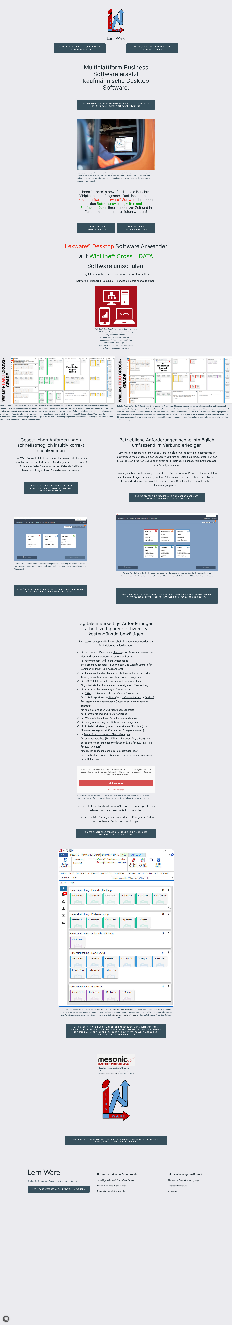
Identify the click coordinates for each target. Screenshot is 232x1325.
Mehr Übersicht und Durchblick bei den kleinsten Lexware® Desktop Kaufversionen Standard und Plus (51, 590)
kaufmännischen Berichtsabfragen (113, 751)
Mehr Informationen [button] (116, 790)
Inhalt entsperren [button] (116, 783)
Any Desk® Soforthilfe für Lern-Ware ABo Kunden (152, 48)
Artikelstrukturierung (96, 726)
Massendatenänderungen (95, 656)
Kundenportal (123, 689)
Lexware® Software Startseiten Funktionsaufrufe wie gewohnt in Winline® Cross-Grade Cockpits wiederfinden (116, 1140)
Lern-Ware (116, 38)
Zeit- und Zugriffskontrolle (134, 664)
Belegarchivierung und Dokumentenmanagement (112, 722)
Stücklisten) (137, 726)
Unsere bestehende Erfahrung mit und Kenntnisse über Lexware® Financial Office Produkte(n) (51, 488)
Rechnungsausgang (117, 660)
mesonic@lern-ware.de (108, 1073)
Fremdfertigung (94, 714)
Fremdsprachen (142, 806)
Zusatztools (155, 481)
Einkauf (112, 697)
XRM (88, 693)
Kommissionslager (95, 710)
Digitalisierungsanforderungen (116, 645)
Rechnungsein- (92, 660)
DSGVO (89, 681)
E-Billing (147, 743)
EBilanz (115, 738)
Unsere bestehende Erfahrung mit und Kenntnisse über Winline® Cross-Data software (116, 833)
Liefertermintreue (131, 697)
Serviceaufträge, (105, 689)
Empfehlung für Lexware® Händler (96, 228)
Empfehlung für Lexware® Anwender (136, 228)
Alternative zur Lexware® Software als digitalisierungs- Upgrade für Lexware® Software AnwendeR (116, 104)
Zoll (108, 738)
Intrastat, (126, 738)
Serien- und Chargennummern (126, 730)
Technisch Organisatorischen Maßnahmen (112, 683)
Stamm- (117, 652)
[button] (6, 1319)
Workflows (91, 718)
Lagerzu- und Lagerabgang (100, 701)
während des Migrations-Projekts (124, 1015)
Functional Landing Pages (100, 673)
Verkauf (149, 697)
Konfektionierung (118, 714)
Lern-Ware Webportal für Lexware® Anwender (58, 1189)
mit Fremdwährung (116, 806)
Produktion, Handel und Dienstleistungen (107, 734)
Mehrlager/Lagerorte (122, 710)
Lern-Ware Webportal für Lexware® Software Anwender (79, 48)
